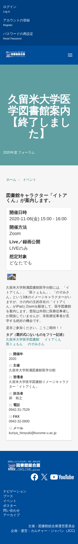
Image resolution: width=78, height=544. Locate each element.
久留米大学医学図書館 (22, 339)
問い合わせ (11, 510)
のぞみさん (36, 344)
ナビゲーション (14, 491)
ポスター (9, 505)
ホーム (11, 179)
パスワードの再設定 (18, 36)
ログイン (9, 9)
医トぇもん (14, 344)
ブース (8, 496)
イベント (29, 179)
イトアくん (53, 339)
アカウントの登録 (16, 22)
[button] (11, 277)
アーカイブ (11, 515)
